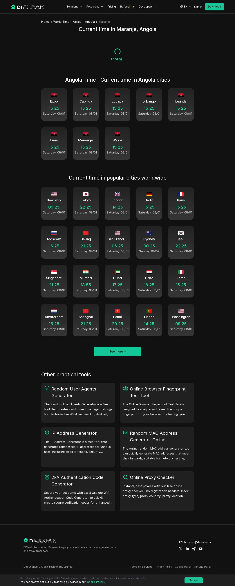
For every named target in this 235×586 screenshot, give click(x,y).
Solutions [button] (74, 6)
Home (45, 21)
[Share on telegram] (194, 549)
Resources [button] (94, 6)
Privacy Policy (163, 566)
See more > (117, 351)
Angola (90, 21)
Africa (77, 21)
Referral (125, 6)
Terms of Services (141, 566)
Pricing (112, 6)
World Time (61, 21)
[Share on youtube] (201, 549)
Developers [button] (148, 6)
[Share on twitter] (181, 549)
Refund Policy (203, 566)
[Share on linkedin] (187, 549)
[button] (185, 6)
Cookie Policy (183, 566)
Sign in (198, 6)
